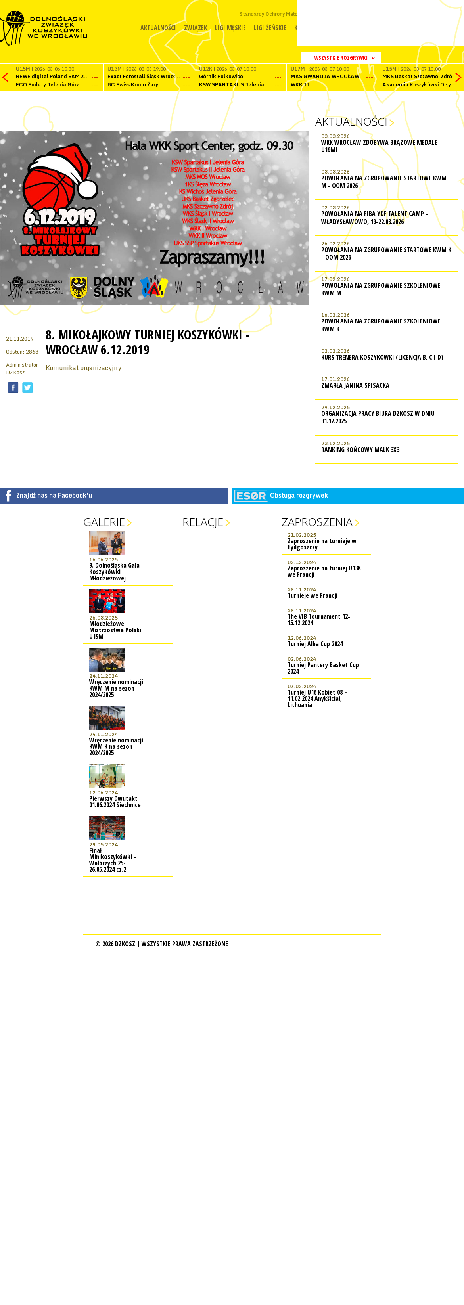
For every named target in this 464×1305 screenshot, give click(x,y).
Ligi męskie (230, 27)
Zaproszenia (317, 521)
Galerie (104, 521)
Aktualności (158, 27)
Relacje (202, 521)
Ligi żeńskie (270, 27)
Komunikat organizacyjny (83, 368)
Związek (195, 27)
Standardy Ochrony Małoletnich (277, 14)
